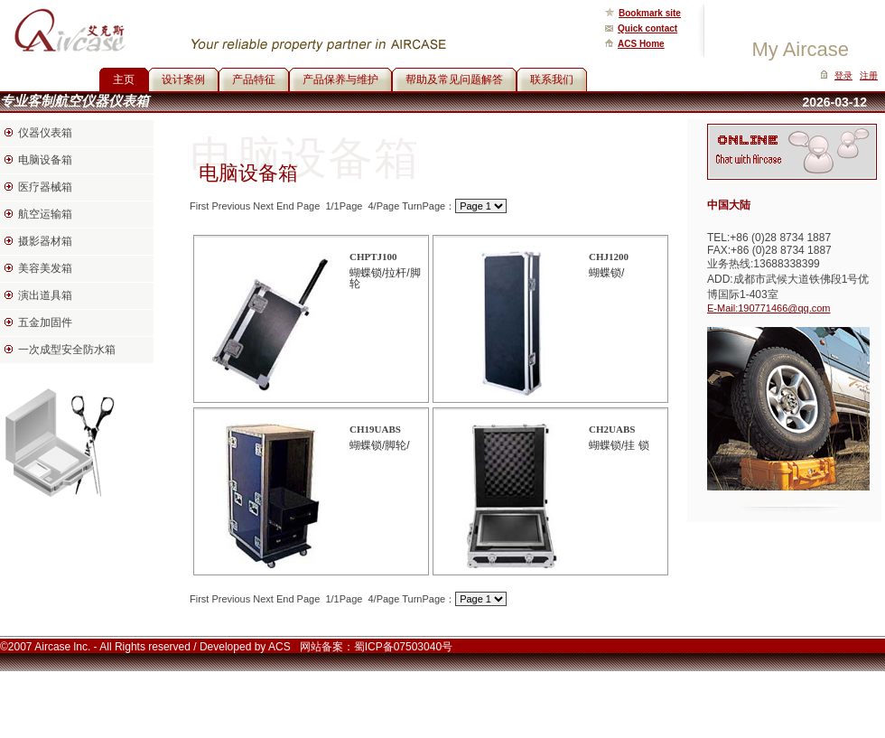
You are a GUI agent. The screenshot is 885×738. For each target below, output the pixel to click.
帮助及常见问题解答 (454, 79)
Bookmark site (650, 13)
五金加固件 (45, 322)
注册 (869, 75)
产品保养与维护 (340, 79)
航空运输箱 (45, 214)
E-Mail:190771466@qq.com (769, 308)
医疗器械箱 (45, 187)
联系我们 (551, 79)
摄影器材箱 (45, 241)
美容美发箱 (45, 268)
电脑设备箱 (45, 160)
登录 (843, 75)
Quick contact (647, 28)
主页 (124, 79)
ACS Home (641, 44)
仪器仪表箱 (45, 132)
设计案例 (183, 79)
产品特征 (253, 79)
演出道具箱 (45, 295)
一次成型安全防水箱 (67, 349)
